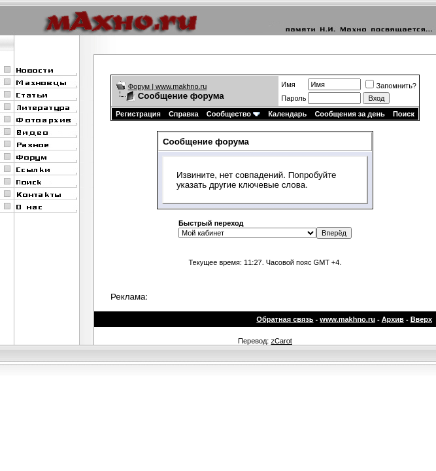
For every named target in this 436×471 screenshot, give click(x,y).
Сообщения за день (349, 114)
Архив (393, 319)
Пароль (293, 98)
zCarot (281, 341)
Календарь (287, 114)
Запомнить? (390, 86)
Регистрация (138, 114)
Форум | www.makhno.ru (167, 86)
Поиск (403, 114)
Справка (184, 114)
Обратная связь (284, 319)
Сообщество (233, 114)
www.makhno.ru (347, 319)
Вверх (421, 319)
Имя (288, 84)
